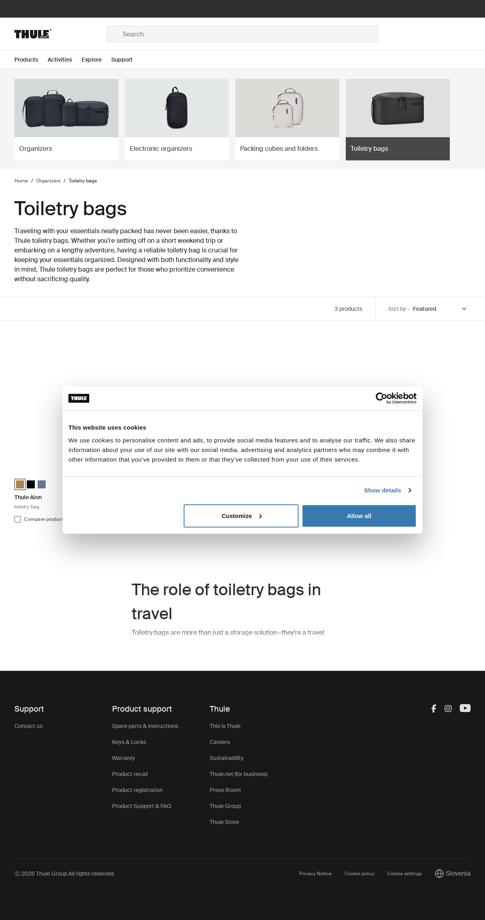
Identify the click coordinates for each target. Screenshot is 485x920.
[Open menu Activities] (65, 60)
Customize (242, 515)
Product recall (130, 774)
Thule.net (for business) (238, 774)
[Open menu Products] (31, 60)
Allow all (359, 515)
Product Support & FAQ (141, 806)
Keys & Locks (129, 742)
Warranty (123, 758)
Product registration (137, 790)
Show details (382, 490)
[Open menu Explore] (96, 60)
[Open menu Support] (126, 60)
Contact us (28, 726)
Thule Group (225, 806)
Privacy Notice (315, 873)
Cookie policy (360, 873)
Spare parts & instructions (145, 726)
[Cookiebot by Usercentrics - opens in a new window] (382, 398)
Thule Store (224, 822)
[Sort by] (440, 309)
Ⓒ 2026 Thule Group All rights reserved (64, 873)
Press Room (225, 790)
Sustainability (227, 758)
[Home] (60, 34)
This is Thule (225, 726)
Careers (220, 742)
